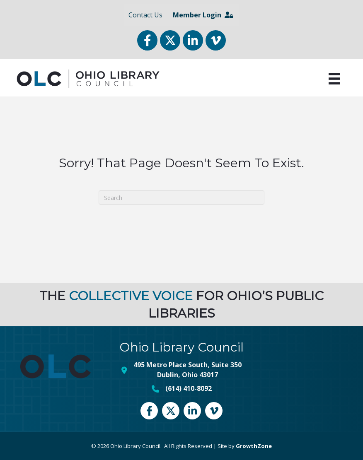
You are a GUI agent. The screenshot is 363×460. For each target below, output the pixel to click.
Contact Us (145, 14)
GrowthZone (254, 446)
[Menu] (334, 79)
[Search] (181, 197)
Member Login (203, 14)
